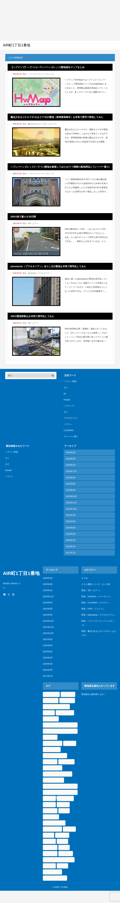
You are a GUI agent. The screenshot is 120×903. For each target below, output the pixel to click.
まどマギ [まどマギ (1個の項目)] (50, 737)
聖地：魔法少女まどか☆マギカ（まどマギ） (40, 124)
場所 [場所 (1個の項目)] (64, 811)
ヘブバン (68, 424)
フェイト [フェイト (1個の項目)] (50, 762)
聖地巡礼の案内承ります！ (93, 694)
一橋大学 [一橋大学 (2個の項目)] (65, 798)
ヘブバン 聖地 (70, 381)
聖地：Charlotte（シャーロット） (96, 596)
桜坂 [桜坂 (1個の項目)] (62, 841)
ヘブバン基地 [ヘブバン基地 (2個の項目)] (53, 780)
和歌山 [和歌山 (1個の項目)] (49, 804)
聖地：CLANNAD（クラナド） (95, 602)
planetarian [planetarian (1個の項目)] (51, 719)
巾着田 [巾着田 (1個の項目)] (69, 829)
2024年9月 (71, 477)
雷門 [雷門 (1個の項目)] (62, 866)
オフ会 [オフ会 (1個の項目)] (69, 743)
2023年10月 (71, 496)
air (65, 393)
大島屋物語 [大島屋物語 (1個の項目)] (51, 817)
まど (66, 412)
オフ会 (84, 578)
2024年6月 (71, 490)
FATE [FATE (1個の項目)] (49, 713)
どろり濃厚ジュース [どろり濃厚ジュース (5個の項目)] (59, 725)
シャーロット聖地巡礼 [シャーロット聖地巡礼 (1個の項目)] (55, 756)
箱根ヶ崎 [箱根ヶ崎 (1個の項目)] (65, 853)
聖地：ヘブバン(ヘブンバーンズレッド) (38, 74)
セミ (66, 387)
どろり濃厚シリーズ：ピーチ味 (95, 584)
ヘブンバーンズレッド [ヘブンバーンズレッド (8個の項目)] (60, 792)
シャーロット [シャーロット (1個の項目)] (52, 749)
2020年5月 (71, 534)
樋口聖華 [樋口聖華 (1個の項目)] (50, 847)
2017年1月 (71, 553)
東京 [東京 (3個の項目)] (62, 835)
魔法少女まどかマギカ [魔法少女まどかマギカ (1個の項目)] (55, 878)
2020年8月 (71, 527)
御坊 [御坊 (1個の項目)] (48, 835)
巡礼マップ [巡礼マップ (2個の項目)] (52, 829)
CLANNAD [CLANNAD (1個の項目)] (67, 700)
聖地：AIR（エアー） (31, 223)
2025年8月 (71, 459)
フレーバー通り (71, 436)
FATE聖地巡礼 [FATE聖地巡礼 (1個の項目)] (65, 713)
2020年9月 (71, 521)
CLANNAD (69, 430)
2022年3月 (71, 515)
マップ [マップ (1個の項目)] (49, 798)
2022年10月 (71, 509)
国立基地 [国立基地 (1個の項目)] (50, 811)
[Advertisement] (56, 20)
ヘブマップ (69, 406)
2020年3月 (71, 546)
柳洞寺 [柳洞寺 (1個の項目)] (49, 841)
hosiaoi (67, 400)
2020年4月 (71, 540)
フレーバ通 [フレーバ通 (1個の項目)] (66, 762)
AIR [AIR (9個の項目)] (51, 694)
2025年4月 (71, 465)
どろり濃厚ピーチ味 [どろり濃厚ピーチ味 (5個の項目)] (59, 732)
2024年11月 (71, 471)
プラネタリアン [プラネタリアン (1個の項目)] (52, 768)
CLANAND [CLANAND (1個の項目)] (51, 700)
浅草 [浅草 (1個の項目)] (64, 847)
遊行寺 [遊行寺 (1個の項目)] (49, 866)
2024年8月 (71, 484)
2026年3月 (71, 452)
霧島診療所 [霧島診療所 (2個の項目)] (52, 872)
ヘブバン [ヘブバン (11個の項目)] (57, 774)
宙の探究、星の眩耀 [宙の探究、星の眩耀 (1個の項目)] (54, 823)
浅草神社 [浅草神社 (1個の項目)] (50, 853)
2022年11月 (71, 502)
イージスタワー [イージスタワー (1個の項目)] (52, 743)
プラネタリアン (71, 418)
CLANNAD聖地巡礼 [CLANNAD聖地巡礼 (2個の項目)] (56, 706)
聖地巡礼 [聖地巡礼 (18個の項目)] (58, 859)
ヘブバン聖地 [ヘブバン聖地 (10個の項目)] (57, 786)
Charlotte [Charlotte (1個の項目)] (68, 694)
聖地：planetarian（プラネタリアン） (37, 273)
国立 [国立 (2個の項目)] (63, 804)
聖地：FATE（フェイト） (93, 609)
